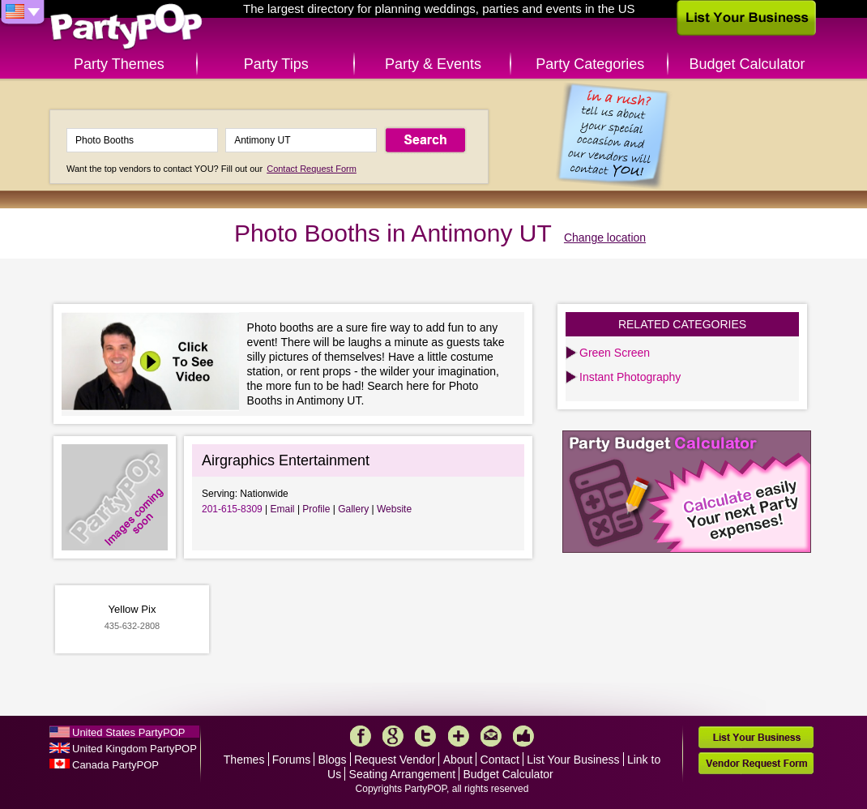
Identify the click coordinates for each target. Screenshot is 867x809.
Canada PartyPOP (115, 765)
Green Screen (614, 352)
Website (394, 509)
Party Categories (590, 64)
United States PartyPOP (128, 732)
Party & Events (433, 64)
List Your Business (573, 759)
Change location (605, 237)
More (458, 736)
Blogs (332, 759)
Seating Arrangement (402, 774)
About (458, 759)
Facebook (360, 736)
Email (283, 509)
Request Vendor (394, 759)
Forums (291, 759)
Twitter (425, 736)
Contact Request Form (312, 168)
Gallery (353, 509)
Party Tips (276, 64)
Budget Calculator (747, 64)
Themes (244, 759)
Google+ (393, 736)
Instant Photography (630, 376)
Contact (499, 759)
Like (523, 736)
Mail (491, 736)
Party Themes (119, 64)
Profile (316, 509)
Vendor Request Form (756, 763)
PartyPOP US (126, 27)
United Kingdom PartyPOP (134, 749)
